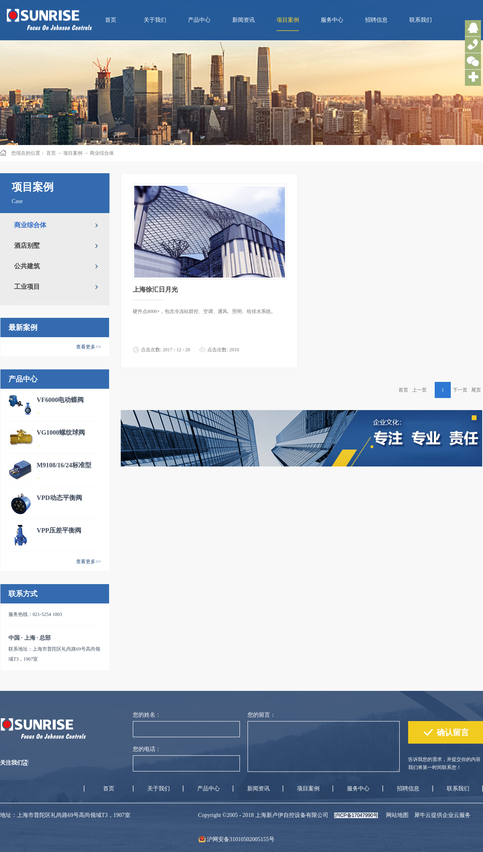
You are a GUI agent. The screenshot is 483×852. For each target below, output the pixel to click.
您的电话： (147, 749)
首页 (110, 20)
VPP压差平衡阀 (59, 530)
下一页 (460, 390)
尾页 (476, 390)
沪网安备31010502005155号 (241, 839)
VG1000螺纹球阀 (61, 432)
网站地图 (396, 815)
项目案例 (73, 153)
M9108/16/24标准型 (64, 465)
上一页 (419, 390)
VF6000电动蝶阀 (60, 399)
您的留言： (262, 715)
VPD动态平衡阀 (59, 497)
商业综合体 (102, 153)
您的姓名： (147, 715)
